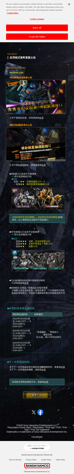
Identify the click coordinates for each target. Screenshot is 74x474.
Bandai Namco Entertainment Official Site (37, 455)
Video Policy (60, 460)
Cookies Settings (37, 17)
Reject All (37, 26)
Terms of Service (15, 460)
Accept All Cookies (37, 35)
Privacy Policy (31, 460)
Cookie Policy (46, 460)
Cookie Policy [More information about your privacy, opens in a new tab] (12, 11)
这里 (41, 118)
